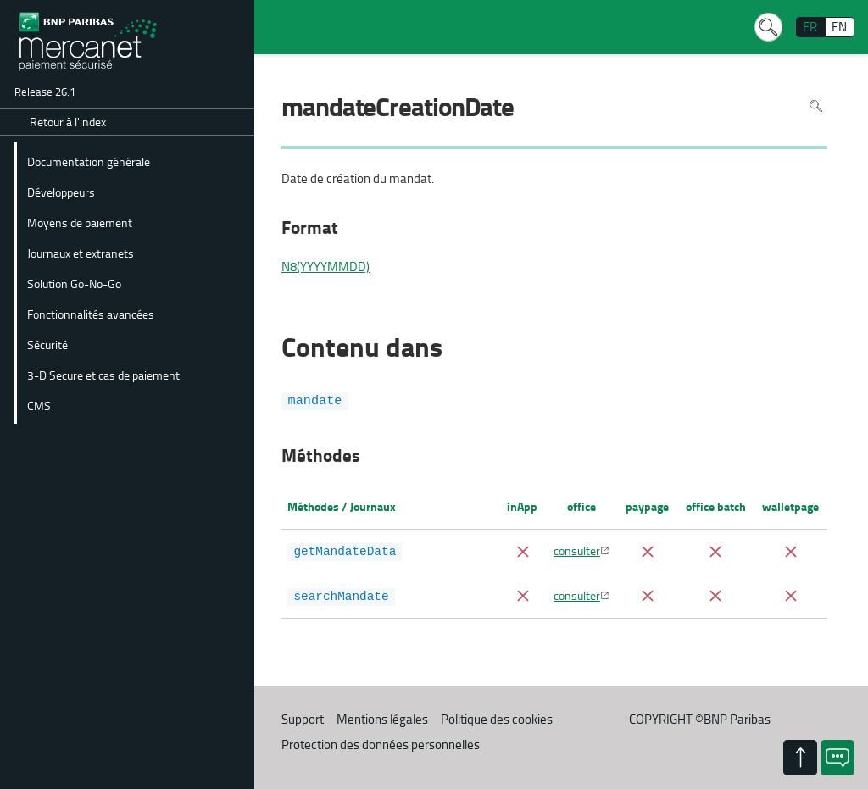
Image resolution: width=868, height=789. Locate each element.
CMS (39, 405)
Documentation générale (88, 161)
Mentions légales (382, 719)
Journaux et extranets (80, 252)
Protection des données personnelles (380, 744)
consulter (577, 550)
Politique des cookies (497, 719)
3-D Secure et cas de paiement (103, 374)
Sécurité (47, 344)
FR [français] (810, 27)
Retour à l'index (68, 122)
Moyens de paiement (79, 222)
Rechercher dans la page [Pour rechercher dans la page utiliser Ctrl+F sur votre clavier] (815, 105)
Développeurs (61, 191)
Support (302, 719)
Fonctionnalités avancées (90, 313)
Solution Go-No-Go (74, 283)
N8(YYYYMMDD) (325, 267)
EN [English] (839, 27)
